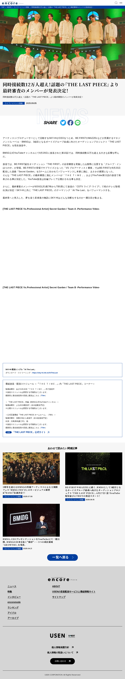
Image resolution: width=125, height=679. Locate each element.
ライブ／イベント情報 (21, 7)
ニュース (12, 586)
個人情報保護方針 (60, 647)
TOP (2, 7)
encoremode (14, 602)
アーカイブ (13, 618)
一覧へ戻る (60, 557)
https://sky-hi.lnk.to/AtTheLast (45, 373)
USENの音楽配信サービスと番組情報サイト (74, 591)
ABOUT (56, 586)
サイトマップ (58, 597)
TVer (43, 395)
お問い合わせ (60, 661)
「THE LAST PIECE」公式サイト (29, 432)
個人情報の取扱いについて (60, 652)
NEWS (9, 7)
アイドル (12, 613)
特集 (10, 591)
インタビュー (14, 597)
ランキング (13, 607)
